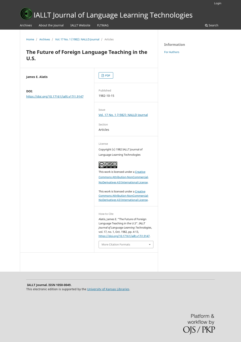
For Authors (171, 52)
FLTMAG (103, 25)
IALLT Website (80, 25)
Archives (26, 25)
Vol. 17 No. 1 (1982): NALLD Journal (77, 39)
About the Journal (51, 25)
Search (211, 25)
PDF (107, 75)
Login (217, 3)
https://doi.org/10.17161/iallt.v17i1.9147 (55, 96)
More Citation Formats (116, 244)
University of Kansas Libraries (108, 289)
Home (30, 39)
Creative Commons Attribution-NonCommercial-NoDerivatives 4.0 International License (124, 177)
